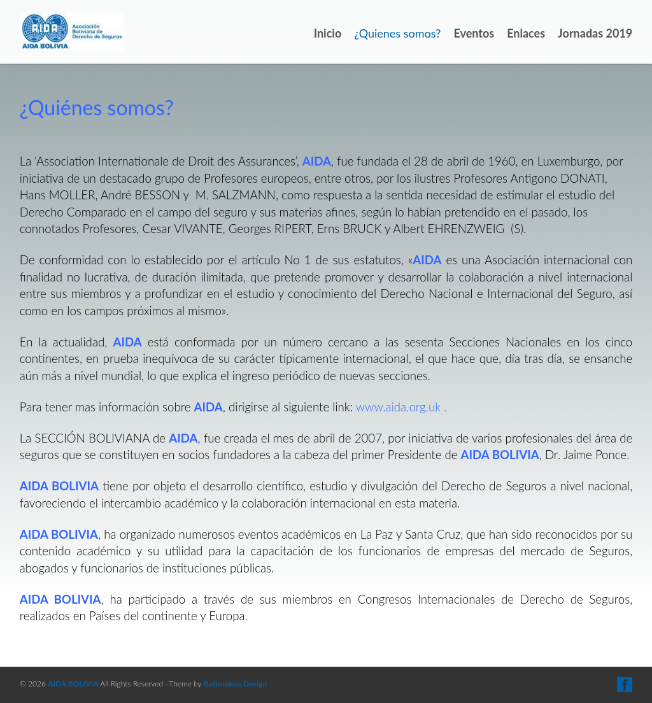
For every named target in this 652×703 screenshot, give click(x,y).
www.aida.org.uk (398, 407)
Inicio (328, 33)
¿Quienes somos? (397, 33)
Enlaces (526, 33)
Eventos (473, 33)
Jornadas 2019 (595, 33)
